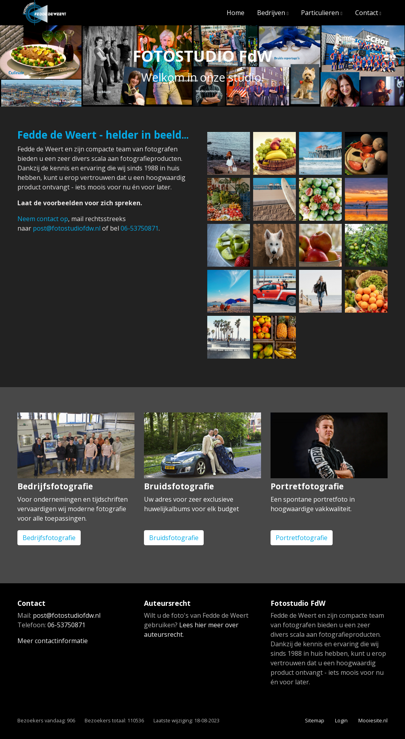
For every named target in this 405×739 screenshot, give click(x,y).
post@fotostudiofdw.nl (66, 228)
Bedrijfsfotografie (49, 537)
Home (235, 12)
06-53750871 (140, 228)
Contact (366, 12)
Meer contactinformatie (52, 640)
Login (341, 720)
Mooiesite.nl (373, 720)
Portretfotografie (301, 537)
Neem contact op (42, 218)
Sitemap (314, 720)
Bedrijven (271, 12)
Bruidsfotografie (174, 537)
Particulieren (320, 12)
